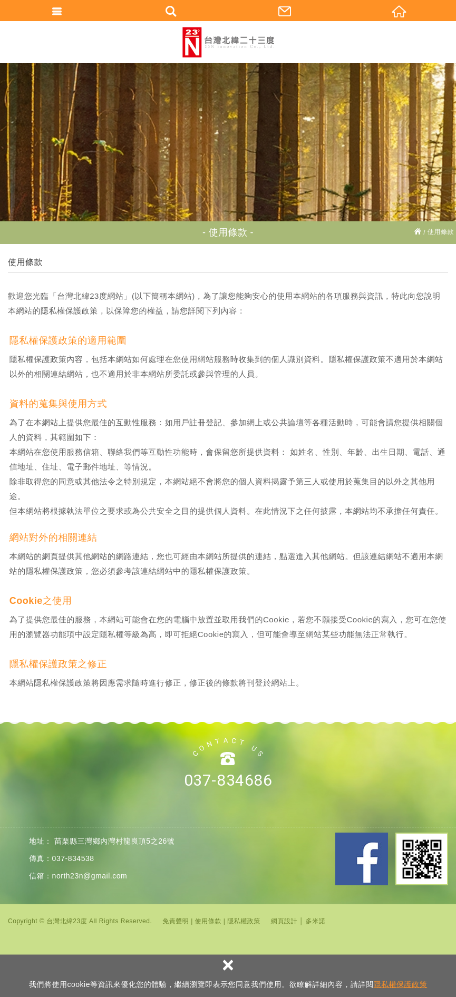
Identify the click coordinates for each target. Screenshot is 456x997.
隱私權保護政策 (400, 984)
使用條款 (208, 921)
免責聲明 (175, 921)
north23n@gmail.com (90, 876)
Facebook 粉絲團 (361, 859)
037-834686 (228, 780)
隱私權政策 (243, 921)
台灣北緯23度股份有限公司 (228, 42)
